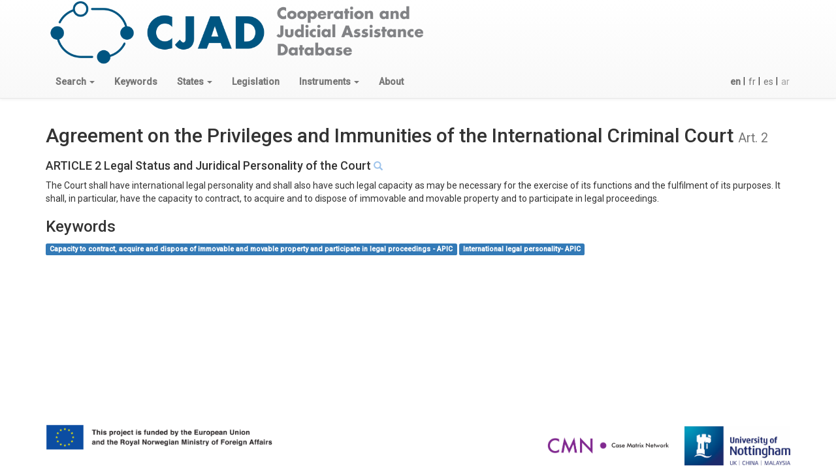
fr (752, 81)
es (768, 81)
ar (785, 81)
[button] (75, 81)
